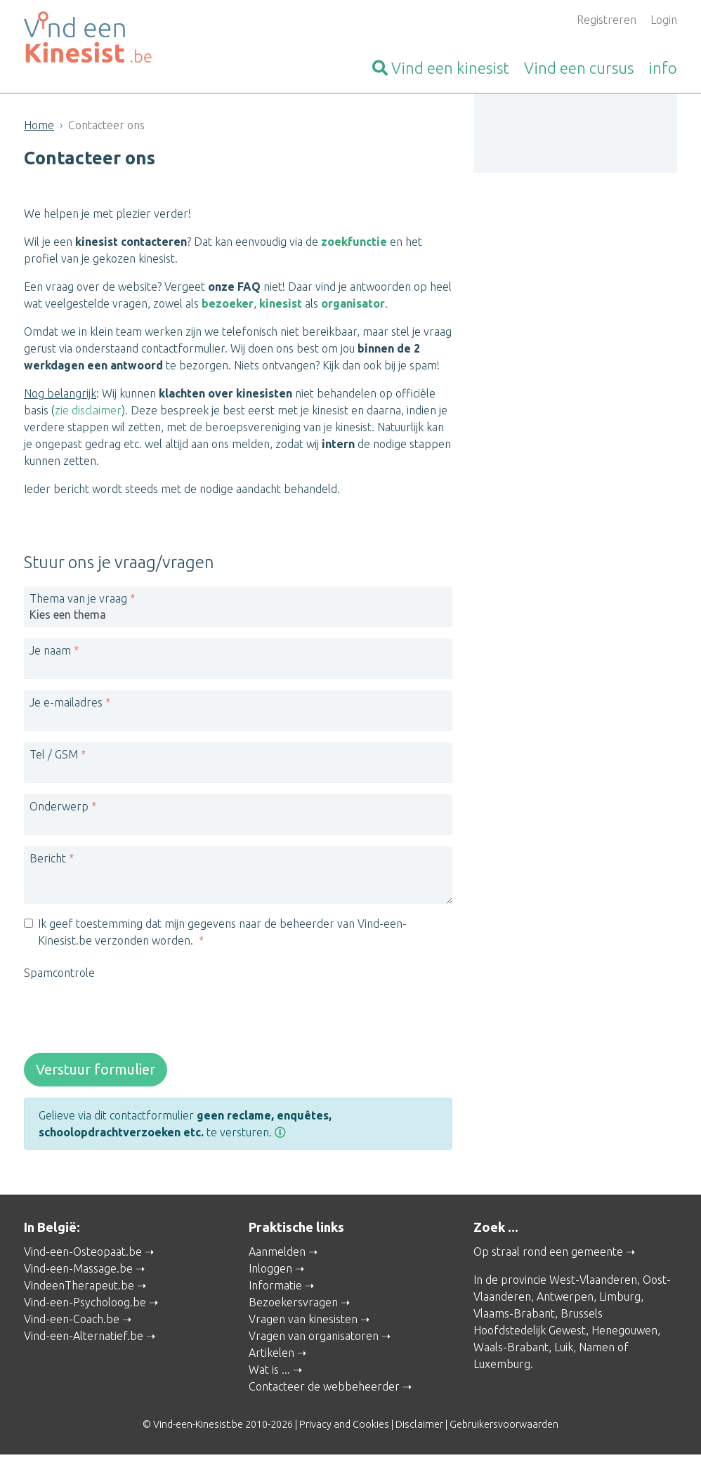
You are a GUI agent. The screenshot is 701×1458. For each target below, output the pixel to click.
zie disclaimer (88, 410)
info (662, 68)
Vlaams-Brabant (514, 1317)
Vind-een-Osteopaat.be (83, 1255)
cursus (579, 68)
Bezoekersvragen (293, 1305)
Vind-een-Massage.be (78, 1272)
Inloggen (270, 1272)
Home (39, 125)
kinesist (440, 68)
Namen (597, 1350)
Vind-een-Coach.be (71, 1322)
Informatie (275, 1288)
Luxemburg (501, 1367)
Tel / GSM (54, 757)
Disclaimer (419, 1427)
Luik (563, 1350)
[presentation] (130, 1017)
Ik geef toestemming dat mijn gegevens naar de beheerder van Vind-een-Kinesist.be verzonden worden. (222, 935)
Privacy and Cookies (344, 1427)
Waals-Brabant (511, 1350)
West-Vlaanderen (593, 1283)
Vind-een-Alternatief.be (83, 1339)
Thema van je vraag (78, 602)
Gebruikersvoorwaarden (504, 1427)
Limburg (620, 1300)
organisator (353, 303)
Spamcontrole (59, 976)
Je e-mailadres (66, 706)
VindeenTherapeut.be (79, 1288)
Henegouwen (624, 1333)
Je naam (50, 654)
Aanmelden (277, 1255)
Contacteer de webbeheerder (324, 1390)
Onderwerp (59, 809)
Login (663, 19)
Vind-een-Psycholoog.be (85, 1305)
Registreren (606, 19)
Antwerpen (565, 1300)
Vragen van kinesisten (303, 1322)
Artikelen (271, 1356)
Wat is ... (269, 1373)
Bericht (48, 861)
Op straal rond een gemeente (548, 1255)
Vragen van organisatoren (314, 1339)
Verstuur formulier (95, 1073)
